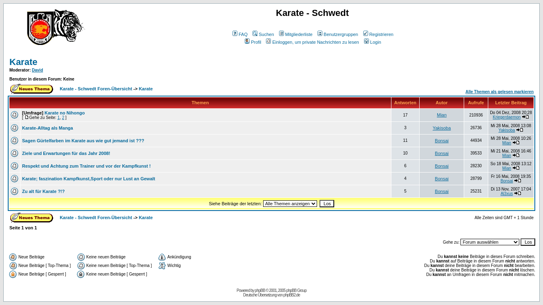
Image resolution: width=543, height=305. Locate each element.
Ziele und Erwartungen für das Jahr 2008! (66, 153)
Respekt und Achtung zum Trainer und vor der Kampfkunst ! (86, 166)
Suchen (263, 34)
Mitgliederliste (296, 34)
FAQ (240, 34)
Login (372, 42)
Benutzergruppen (337, 34)
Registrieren (378, 34)
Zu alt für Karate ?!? (43, 191)
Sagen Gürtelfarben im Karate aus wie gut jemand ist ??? (83, 140)
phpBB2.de (291, 295)
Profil (253, 42)
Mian (442, 114)
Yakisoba (442, 128)
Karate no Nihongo (65, 112)
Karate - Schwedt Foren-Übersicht (96, 88)
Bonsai (442, 140)
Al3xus (507, 193)
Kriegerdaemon (507, 117)
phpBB (260, 290)
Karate (23, 62)
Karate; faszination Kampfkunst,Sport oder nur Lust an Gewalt (88, 178)
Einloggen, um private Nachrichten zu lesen (312, 42)
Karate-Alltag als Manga (47, 128)
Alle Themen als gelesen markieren (499, 92)
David (37, 70)
